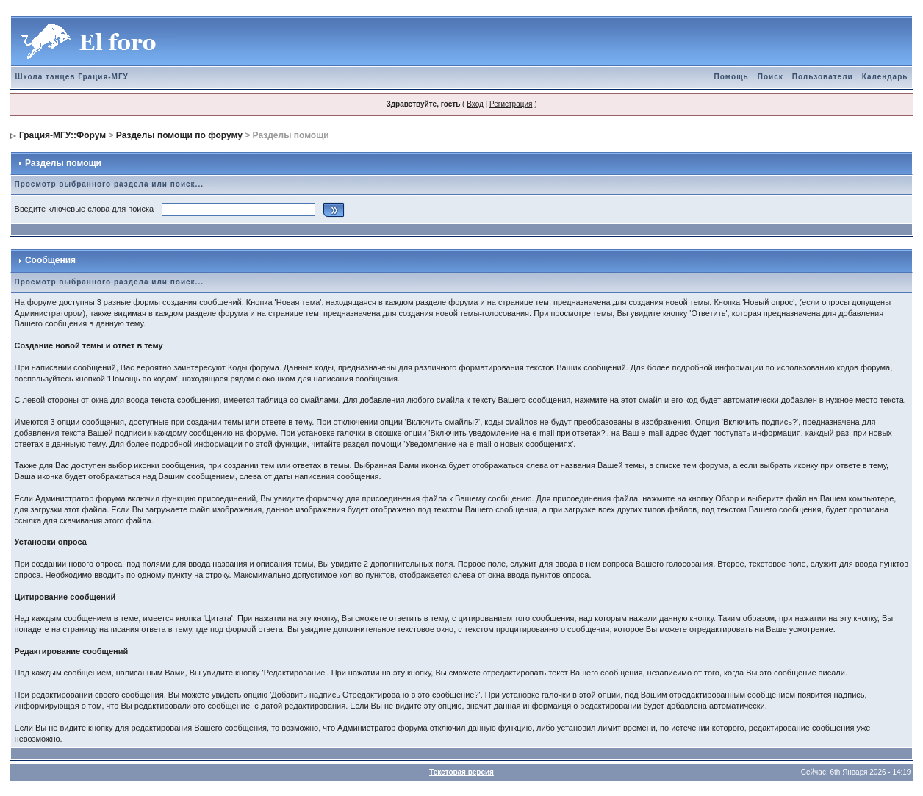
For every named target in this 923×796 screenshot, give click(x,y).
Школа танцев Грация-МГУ (72, 77)
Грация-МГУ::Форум (62, 135)
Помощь (731, 77)
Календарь (885, 77)
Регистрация (510, 104)
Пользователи (822, 77)
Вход (475, 104)
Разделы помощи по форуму (179, 135)
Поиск (770, 77)
